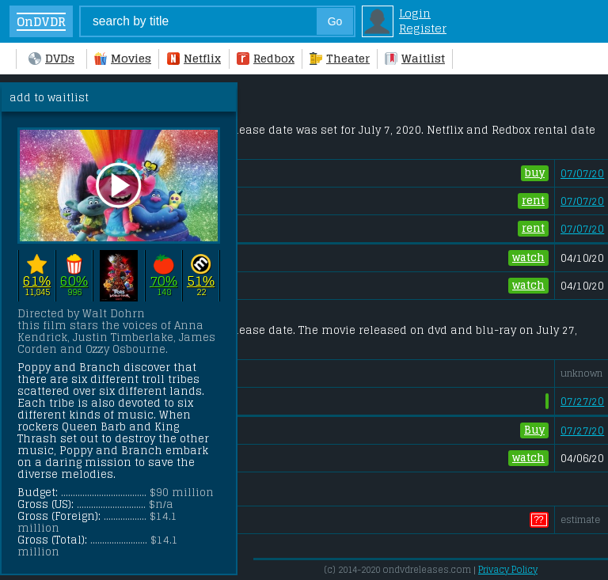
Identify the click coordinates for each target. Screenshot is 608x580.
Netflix (194, 58)
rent (533, 201)
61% (37, 280)
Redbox (265, 58)
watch (528, 258)
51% (201, 280)
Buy (534, 430)
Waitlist (415, 58)
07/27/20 (582, 401)
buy (535, 173)
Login (415, 13)
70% (163, 280)
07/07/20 (582, 174)
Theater (340, 58)
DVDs (51, 58)
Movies (122, 58)
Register (422, 28)
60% (74, 280)
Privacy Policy (508, 570)
